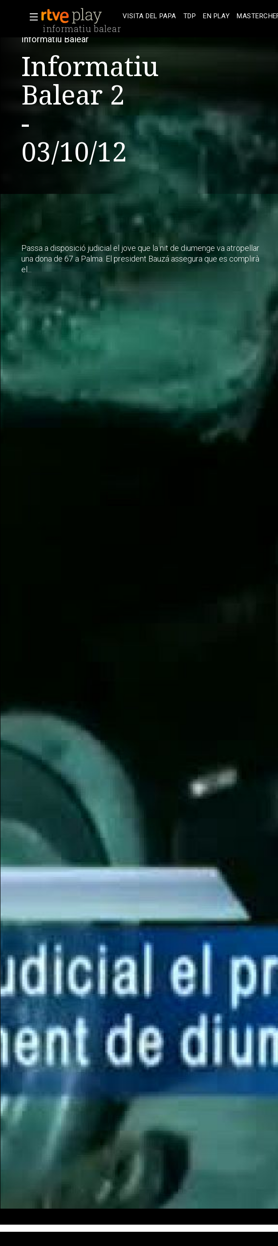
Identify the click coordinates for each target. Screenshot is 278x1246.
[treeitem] (149, 16)
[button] (31, 17)
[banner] (80, 16)
